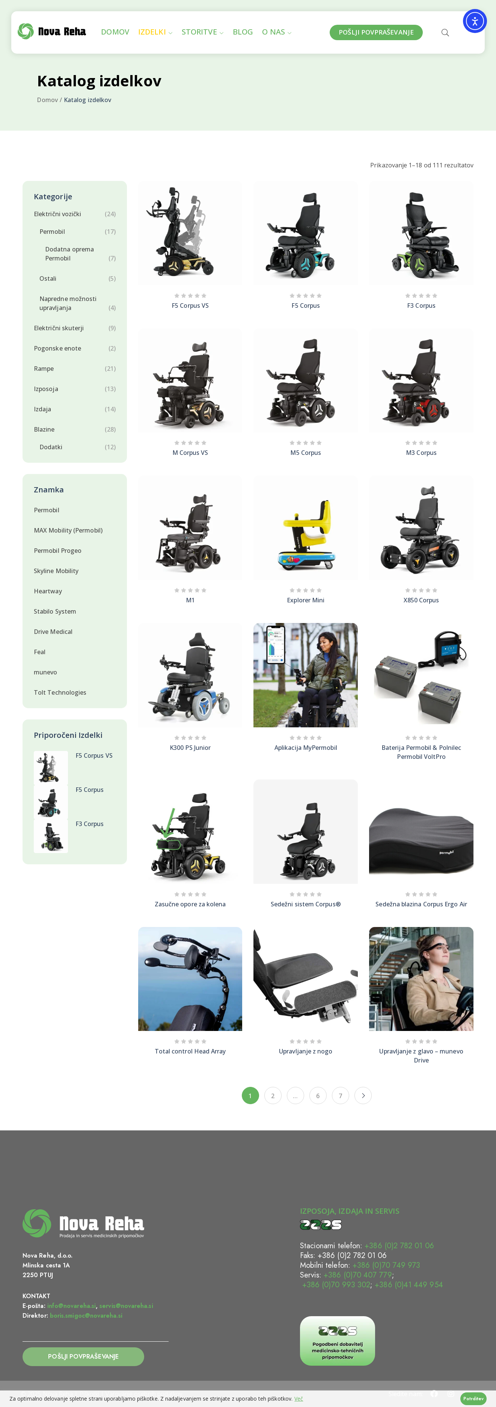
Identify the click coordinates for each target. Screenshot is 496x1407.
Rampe (44, 368)
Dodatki (51, 447)
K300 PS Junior (190, 747)
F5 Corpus (89, 790)
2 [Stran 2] (272, 1096)
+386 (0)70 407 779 (358, 1275)
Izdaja (42, 409)
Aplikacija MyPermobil (305, 747)
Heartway (48, 591)
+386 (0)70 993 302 (335, 1284)
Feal (39, 652)
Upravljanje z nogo (305, 1051)
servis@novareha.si (126, 1306)
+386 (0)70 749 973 (386, 1265)
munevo (45, 672)
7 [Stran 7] (340, 1096)
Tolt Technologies (60, 692)
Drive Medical (53, 632)
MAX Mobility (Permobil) (68, 530)
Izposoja (46, 389)
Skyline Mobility (56, 571)
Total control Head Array (190, 1051)
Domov (47, 100)
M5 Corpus (305, 452)
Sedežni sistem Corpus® (306, 904)
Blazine (44, 429)
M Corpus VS (190, 452)
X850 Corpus (421, 600)
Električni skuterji (59, 328)
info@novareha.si (71, 1306)
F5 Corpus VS (94, 755)
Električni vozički (57, 214)
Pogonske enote (57, 348)
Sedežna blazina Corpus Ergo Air (421, 904)
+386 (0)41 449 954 (409, 1284)
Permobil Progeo (57, 550)
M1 (190, 600)
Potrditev (473, 1398)
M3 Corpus (421, 452)
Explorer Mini (305, 600)
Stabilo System (55, 611)
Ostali (47, 278)
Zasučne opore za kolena (190, 904)
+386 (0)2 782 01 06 (399, 1245)
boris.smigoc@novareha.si (86, 1315)
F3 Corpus (89, 824)
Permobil (52, 231)
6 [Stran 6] (318, 1096)
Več (298, 1398)
